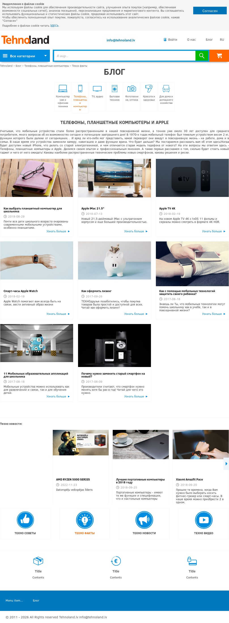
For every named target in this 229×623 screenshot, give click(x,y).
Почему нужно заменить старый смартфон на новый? (113, 374)
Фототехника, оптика (131, 93)
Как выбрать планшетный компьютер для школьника (33, 209)
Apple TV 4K (167, 208)
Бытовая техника (115, 93)
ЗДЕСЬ (54, 25)
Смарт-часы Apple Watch (21, 291)
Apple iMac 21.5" (92, 208)
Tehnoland (6, 65)
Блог (209, 39)
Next (226, 464)
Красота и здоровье (149, 93)
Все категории (19, 55)
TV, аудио (97, 91)
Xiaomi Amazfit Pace (189, 479)
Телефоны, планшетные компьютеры (46, 65)
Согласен (210, 10)
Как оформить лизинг (96, 291)
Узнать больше (56, 231)
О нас (191, 39)
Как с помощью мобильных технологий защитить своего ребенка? (187, 292)
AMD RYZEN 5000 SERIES (73, 479)
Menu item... (14, 600)
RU (222, 39)
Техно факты (79, 65)
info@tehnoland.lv (121, 40)
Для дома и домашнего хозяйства (166, 95)
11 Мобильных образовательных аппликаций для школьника (36, 374)
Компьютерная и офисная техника (63, 96)
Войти (172, 39)
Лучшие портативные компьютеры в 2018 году (140, 480)
